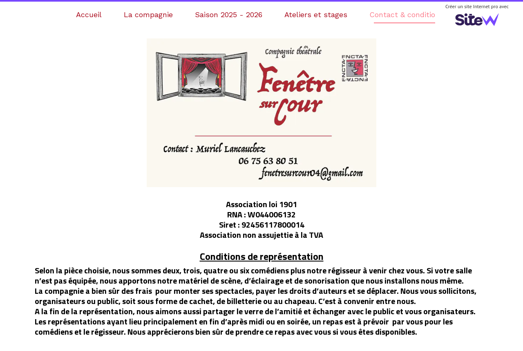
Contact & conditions (406, 14)
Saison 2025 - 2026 (228, 14)
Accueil (89, 14)
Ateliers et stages (315, 14)
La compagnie (148, 14)
